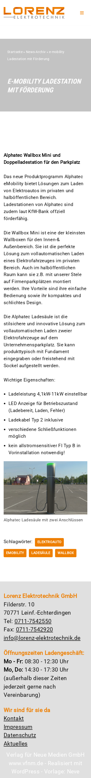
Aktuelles (16, 743)
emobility (15, 553)
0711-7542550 (33, 621)
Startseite (15, 52)
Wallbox (66, 553)
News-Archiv (36, 52)
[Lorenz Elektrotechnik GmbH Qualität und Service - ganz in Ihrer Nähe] (34, 12)
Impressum (18, 727)
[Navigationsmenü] (81, 13)
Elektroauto (49, 542)
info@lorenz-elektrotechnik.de (42, 638)
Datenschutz (20, 735)
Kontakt (14, 718)
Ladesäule (40, 553)
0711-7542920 (34, 629)
